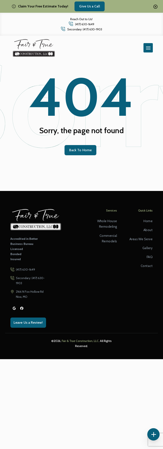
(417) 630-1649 (84, 24)
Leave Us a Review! (28, 323)
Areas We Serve (141, 239)
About (148, 230)
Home (148, 221)
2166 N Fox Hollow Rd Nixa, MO (30, 294)
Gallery (147, 248)
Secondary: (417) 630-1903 (84, 29)
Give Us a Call (89, 6)
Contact (147, 266)
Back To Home (80, 150)
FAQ (150, 257)
